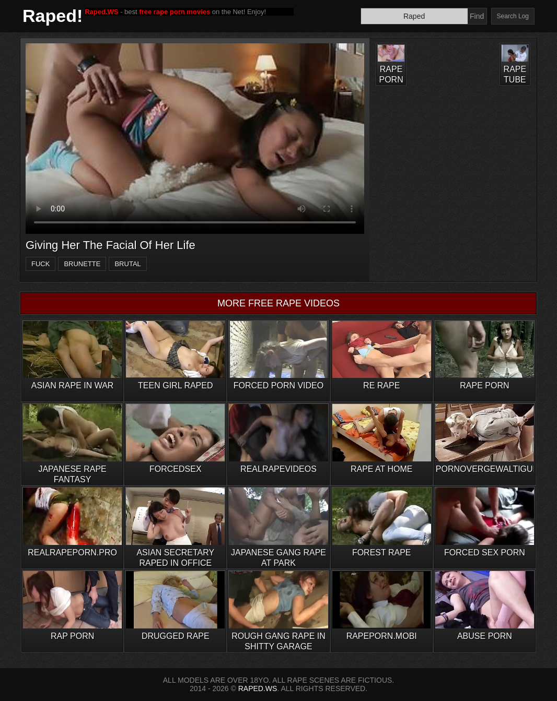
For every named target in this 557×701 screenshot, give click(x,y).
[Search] (414, 16)
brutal (127, 264)
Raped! (52, 16)
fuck (40, 264)
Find (477, 16)
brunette (82, 264)
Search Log (513, 16)
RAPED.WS (257, 688)
